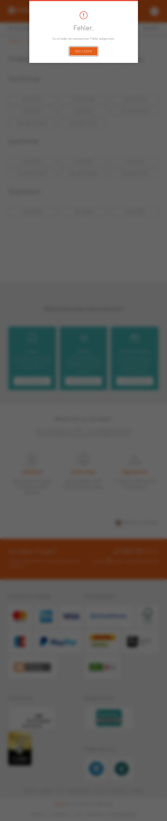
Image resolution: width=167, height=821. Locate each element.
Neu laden (83, 51)
